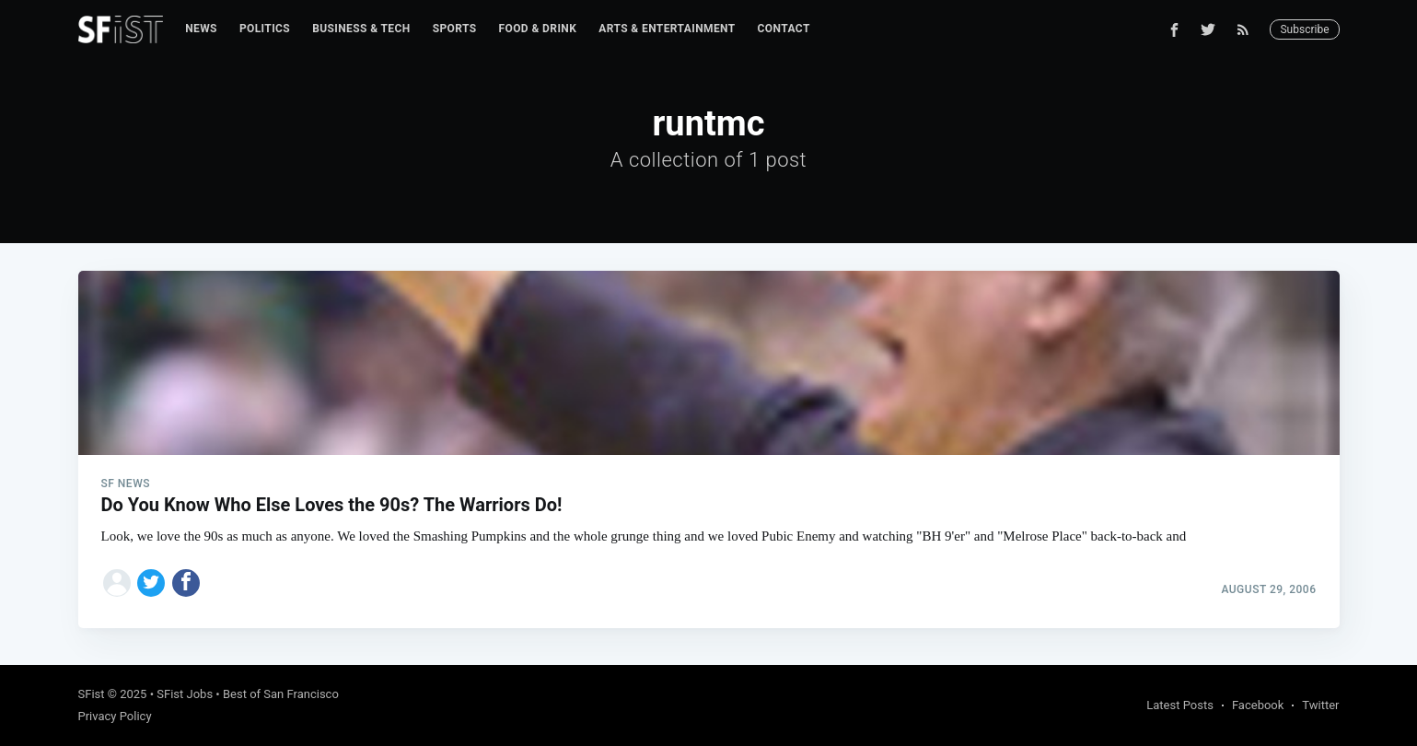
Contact (784, 28)
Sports (455, 28)
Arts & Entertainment (666, 28)
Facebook (1257, 705)
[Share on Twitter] (151, 583)
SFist (91, 694)
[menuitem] (201, 29)
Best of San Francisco (281, 694)
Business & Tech (361, 28)
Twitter (1320, 705)
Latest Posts (1180, 705)
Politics (264, 28)
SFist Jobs (185, 694)
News (201, 28)
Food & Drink (538, 28)
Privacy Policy (115, 716)
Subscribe (1304, 29)
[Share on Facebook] (186, 583)
